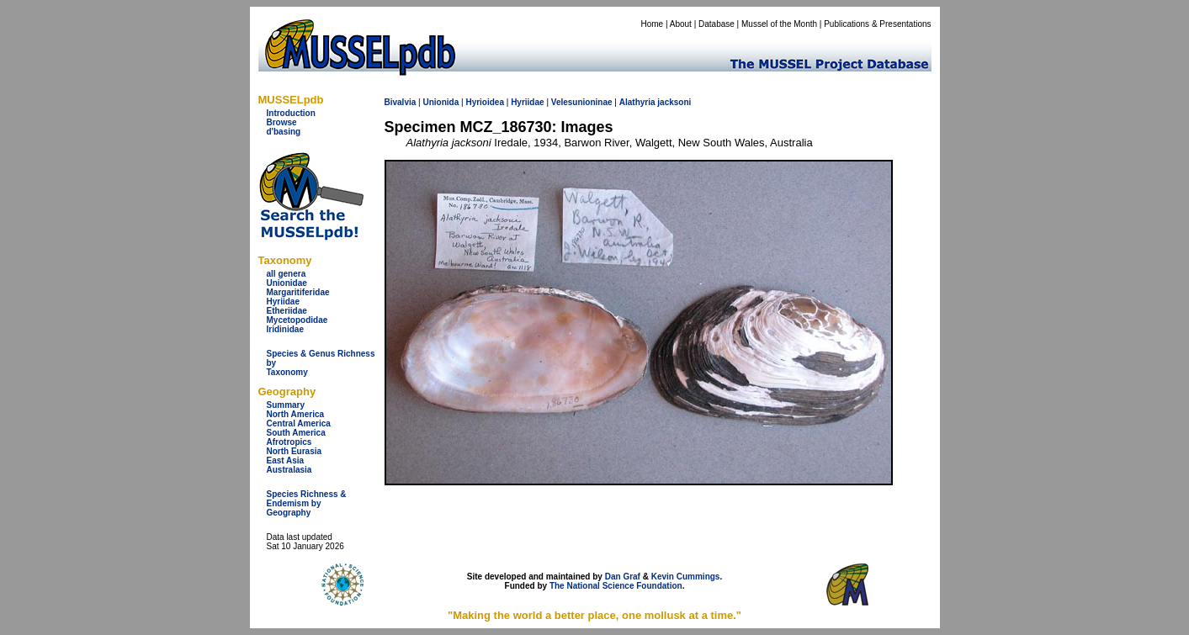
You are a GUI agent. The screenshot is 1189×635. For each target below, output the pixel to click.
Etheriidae (287, 310)
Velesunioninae (582, 102)
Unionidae (287, 283)
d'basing (284, 131)
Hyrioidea (484, 102)
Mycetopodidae (297, 320)
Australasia (289, 469)
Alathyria (637, 102)
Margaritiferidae (298, 292)
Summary (286, 405)
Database (716, 24)
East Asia (286, 460)
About (681, 24)
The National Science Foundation (615, 585)
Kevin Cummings (685, 576)
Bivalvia (401, 102)
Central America (299, 423)
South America (296, 432)
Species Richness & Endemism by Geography (307, 503)
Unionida (440, 102)
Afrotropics (289, 442)
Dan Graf (622, 576)
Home (651, 24)
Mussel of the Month (779, 24)
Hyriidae (283, 301)
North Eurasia (294, 451)
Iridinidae (285, 329)
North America (296, 414)
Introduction (291, 113)
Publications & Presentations (877, 24)
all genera (286, 273)
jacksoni (674, 102)
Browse (282, 122)
